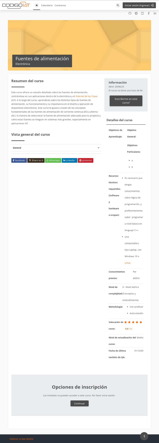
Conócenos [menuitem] (60, 5)
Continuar (79, 403)
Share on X (36, 160)
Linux (127, 262)
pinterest (85, 160)
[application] (144, 437)
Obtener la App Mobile (21, 438)
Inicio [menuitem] (36, 5)
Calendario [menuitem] (46, 5)
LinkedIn (69, 160)
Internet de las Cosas (87, 96)
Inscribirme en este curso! (126, 100)
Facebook (19, 160)
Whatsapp (53, 160)
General (17, 147)
